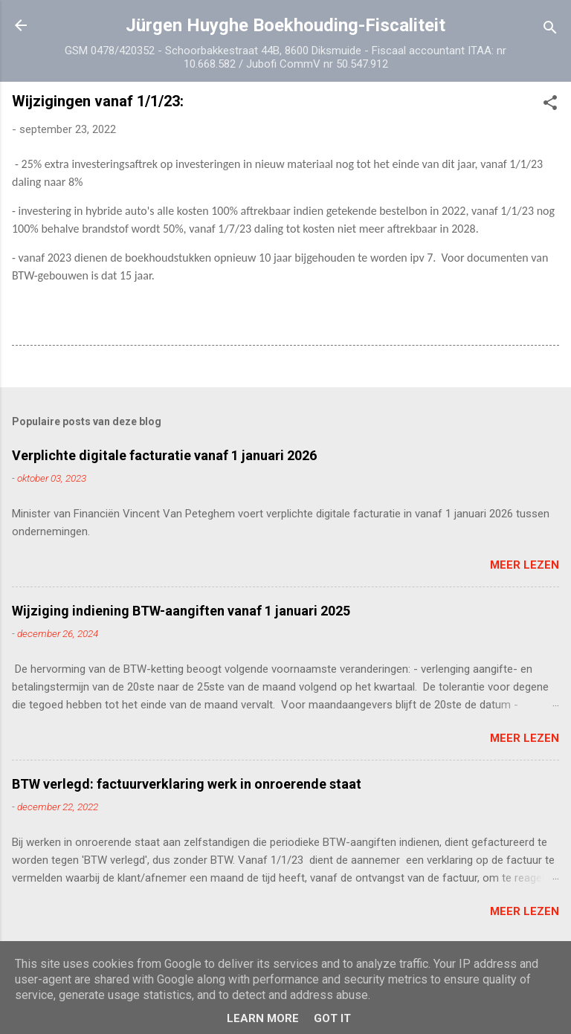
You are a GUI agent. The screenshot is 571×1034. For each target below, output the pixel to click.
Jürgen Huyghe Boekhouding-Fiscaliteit (285, 25)
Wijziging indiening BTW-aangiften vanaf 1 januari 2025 (181, 610)
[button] (550, 105)
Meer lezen (524, 565)
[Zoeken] (550, 30)
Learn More (263, 1018)
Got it (332, 1018)
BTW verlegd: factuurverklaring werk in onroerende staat (186, 784)
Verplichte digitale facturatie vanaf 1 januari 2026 (164, 455)
